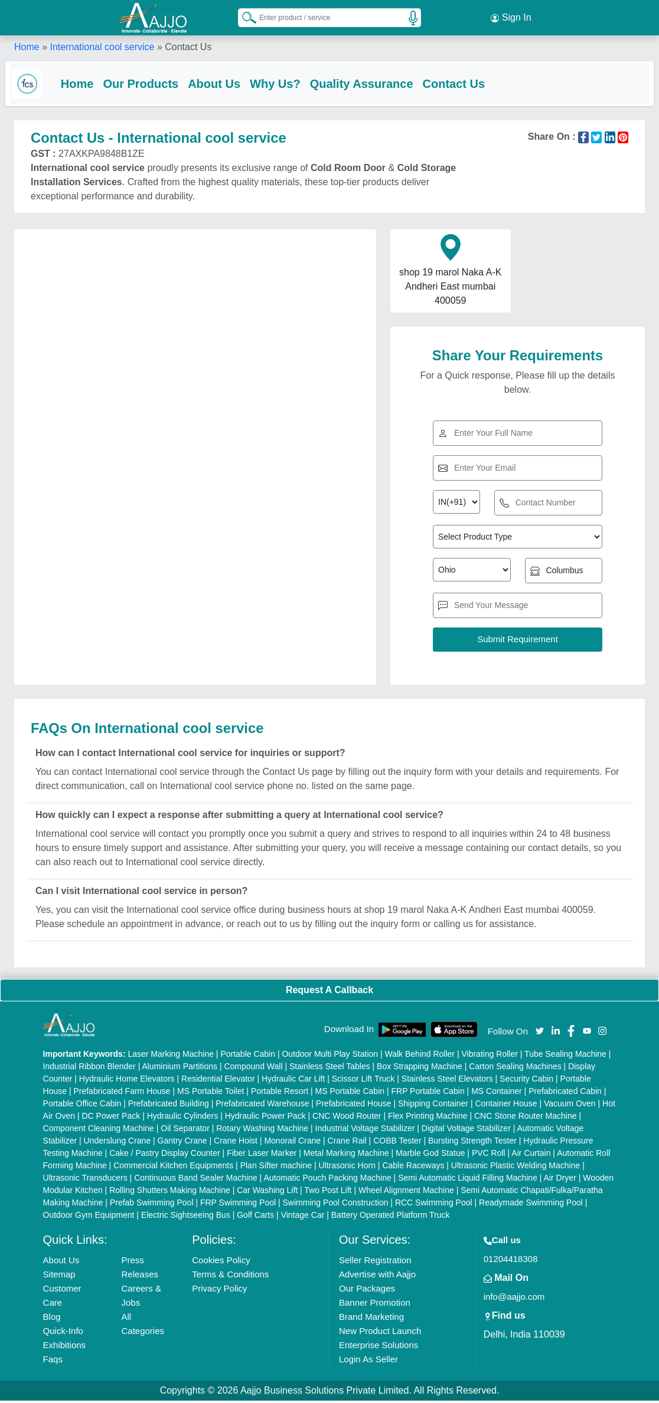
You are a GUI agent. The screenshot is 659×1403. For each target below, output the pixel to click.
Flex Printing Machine (428, 1118)
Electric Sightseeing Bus (185, 1217)
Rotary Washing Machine (262, 1130)
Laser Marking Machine (171, 1056)
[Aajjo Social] (540, 1032)
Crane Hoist (235, 1143)
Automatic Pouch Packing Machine (327, 1180)
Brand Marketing (371, 1319)
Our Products (150, 83)
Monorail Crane (292, 1143)
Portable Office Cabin (82, 1105)
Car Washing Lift (267, 1192)
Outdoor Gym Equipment (89, 1217)
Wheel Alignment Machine (406, 1192)
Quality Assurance (370, 83)
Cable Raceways (413, 1167)
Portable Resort (279, 1093)
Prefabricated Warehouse (262, 1105)
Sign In (511, 17)
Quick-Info (63, 1333)
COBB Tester (397, 1143)
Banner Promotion (374, 1305)
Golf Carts (255, 1217)
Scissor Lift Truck (363, 1081)
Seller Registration (375, 1262)
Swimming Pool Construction (336, 1205)
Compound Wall (253, 1068)
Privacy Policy (219, 1291)
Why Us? (284, 83)
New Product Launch (380, 1333)
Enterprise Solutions (378, 1347)
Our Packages (367, 1291)
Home (27, 47)
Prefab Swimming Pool (152, 1205)
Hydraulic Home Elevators (127, 1081)
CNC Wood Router (346, 1118)
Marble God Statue (430, 1155)
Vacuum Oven (570, 1105)
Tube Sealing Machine (565, 1056)
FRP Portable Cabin (427, 1093)
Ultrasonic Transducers (85, 1180)
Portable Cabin (247, 1056)
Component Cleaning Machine (98, 1130)
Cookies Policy (221, 1262)
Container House (506, 1105)
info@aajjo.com (514, 1299)
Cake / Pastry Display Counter (164, 1155)
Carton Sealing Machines (515, 1068)
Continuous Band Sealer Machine (195, 1180)
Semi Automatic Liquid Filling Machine (467, 1180)
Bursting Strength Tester (472, 1143)
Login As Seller (368, 1361)
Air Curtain (530, 1155)
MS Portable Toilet (210, 1093)
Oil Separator (185, 1130)
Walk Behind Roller (420, 1056)
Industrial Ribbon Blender (89, 1068)
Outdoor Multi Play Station (330, 1056)
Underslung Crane (117, 1143)
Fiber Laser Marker (261, 1155)
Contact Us (463, 83)
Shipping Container (433, 1105)
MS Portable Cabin (350, 1093)
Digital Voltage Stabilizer (466, 1130)
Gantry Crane (182, 1143)
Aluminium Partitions (179, 1068)
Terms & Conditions (230, 1276)
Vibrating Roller (489, 1056)
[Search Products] (244, 17)
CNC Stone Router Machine (525, 1118)
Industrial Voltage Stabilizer (365, 1130)
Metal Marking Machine (346, 1155)
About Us (223, 83)
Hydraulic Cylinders (182, 1118)
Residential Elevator (218, 1081)
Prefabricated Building (168, 1105)
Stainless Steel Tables (329, 1068)
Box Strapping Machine (419, 1068)
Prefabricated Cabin (565, 1093)
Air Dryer (560, 1180)
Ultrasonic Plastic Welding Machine (515, 1167)
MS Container (496, 1093)
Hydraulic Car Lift (293, 1081)
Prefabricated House (354, 1105)
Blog (52, 1319)
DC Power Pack (110, 1118)
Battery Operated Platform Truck (390, 1217)
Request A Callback (329, 992)
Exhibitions (64, 1347)
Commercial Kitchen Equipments (173, 1167)
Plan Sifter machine (276, 1167)
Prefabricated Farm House (121, 1093)
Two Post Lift (327, 1192)
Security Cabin (526, 1081)
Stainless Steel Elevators (447, 1081)
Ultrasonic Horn (346, 1167)
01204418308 (511, 1261)
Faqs (53, 1361)
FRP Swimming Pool (238, 1205)
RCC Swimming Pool (433, 1205)
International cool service (102, 47)
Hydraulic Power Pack (265, 1118)
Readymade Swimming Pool (531, 1205)
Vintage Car (303, 1217)
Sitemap (59, 1276)
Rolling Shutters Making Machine (169, 1192)
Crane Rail (347, 1143)
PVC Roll (488, 1155)
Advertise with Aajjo (377, 1276)
